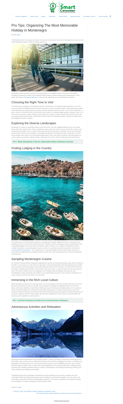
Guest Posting (103, 16)
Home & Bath (63, 16)
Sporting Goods (75, 16)
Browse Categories (21, 16)
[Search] (110, 16)
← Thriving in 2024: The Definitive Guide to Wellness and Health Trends (33, 391)
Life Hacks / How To (89, 16)
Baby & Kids (34, 16)
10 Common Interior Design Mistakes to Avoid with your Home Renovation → (59, 393)
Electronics (52, 16)
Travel (19, 387)
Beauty (43, 16)
